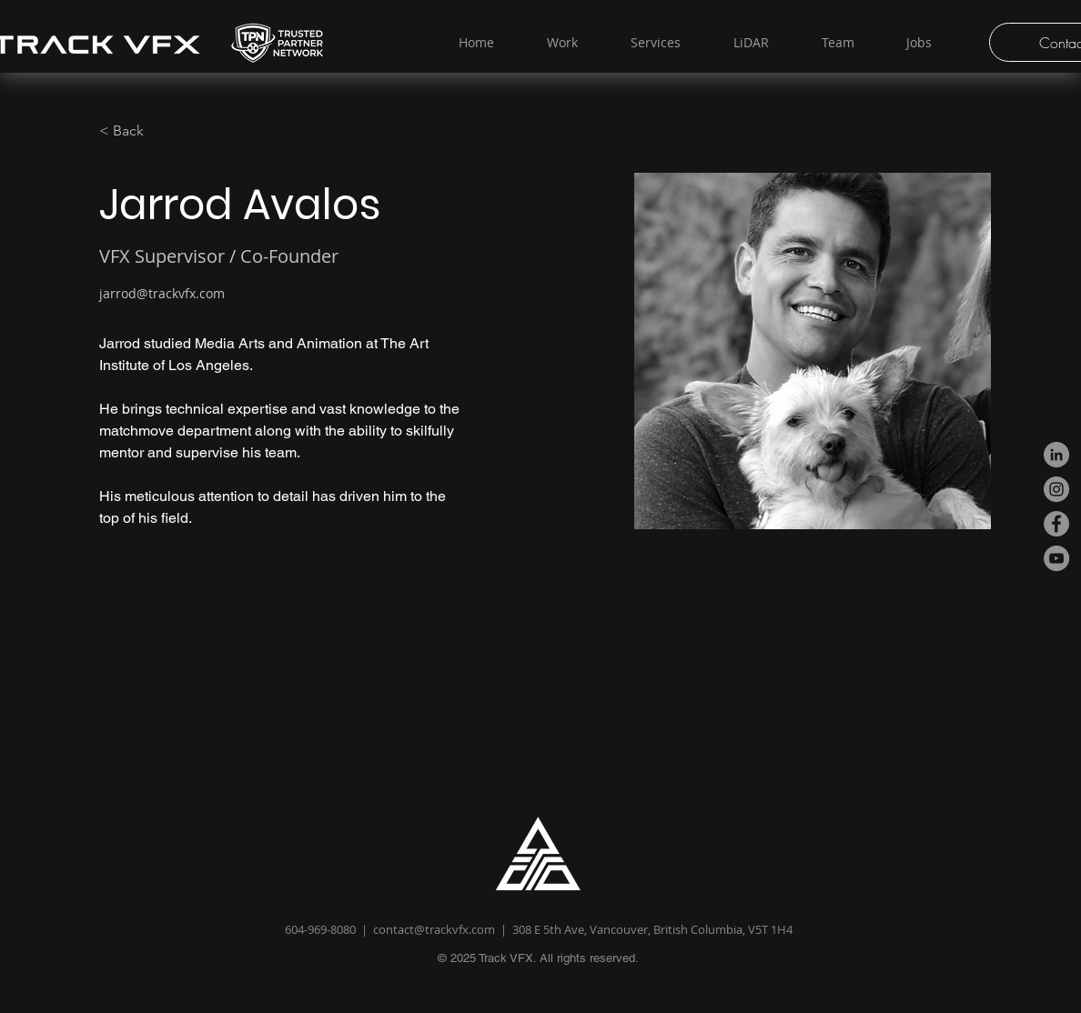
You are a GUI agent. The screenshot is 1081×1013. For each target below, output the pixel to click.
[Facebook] (1056, 524)
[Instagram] (1056, 489)
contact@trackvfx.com (434, 929)
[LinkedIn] (1056, 454)
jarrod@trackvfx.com (162, 293)
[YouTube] (1056, 558)
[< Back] (135, 131)
